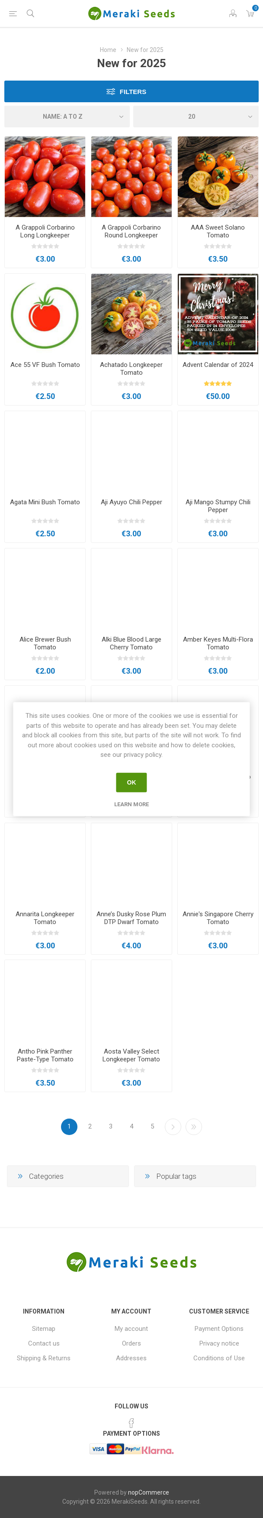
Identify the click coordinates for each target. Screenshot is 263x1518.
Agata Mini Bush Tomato (45, 502)
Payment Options (219, 1329)
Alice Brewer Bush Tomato (45, 643)
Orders (131, 1343)
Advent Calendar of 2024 (218, 365)
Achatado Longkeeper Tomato (131, 368)
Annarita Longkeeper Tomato (45, 918)
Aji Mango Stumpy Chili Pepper (218, 506)
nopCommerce (148, 1492)
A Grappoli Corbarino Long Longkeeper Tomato (45, 235)
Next (173, 1127)
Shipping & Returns (44, 1358)
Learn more (131, 804)
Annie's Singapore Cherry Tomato (218, 918)
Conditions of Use (219, 1358)
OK (131, 782)
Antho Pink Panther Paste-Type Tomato (45, 1055)
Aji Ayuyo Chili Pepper (131, 502)
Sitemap (43, 1329)
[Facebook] (131, 1423)
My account (131, 1329)
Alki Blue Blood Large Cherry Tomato (131, 643)
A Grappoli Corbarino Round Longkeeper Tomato (131, 235)
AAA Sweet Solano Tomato (218, 231)
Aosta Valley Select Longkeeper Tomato (131, 1055)
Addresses (131, 1358)
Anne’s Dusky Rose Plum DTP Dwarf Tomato (131, 918)
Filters (133, 91)
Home (108, 49)
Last (194, 1127)
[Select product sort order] (67, 116)
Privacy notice (219, 1343)
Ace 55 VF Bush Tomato (45, 365)
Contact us (44, 1343)
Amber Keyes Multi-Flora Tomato (218, 643)
